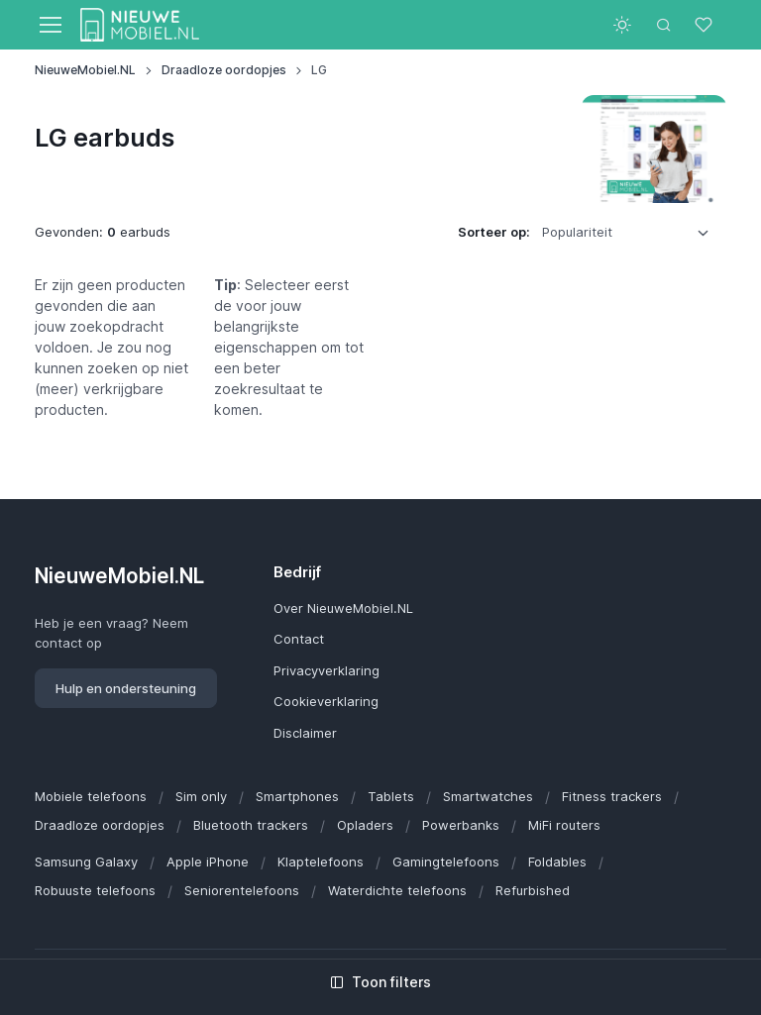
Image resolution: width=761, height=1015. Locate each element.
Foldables (557, 861)
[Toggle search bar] (664, 25)
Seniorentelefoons (241, 890)
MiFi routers (564, 825)
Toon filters (380, 981)
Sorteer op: (494, 232)
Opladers (365, 825)
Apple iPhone (207, 861)
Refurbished (532, 890)
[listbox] (632, 233)
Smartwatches (488, 796)
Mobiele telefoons (91, 796)
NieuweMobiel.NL (85, 69)
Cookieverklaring (326, 701)
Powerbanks (460, 825)
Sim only (201, 796)
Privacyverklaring (326, 670)
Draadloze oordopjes (224, 69)
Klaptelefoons (320, 861)
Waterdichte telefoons (397, 890)
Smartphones (297, 796)
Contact (298, 639)
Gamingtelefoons (445, 861)
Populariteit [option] (577, 232)
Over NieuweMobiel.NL (343, 608)
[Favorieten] (705, 25)
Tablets (391, 796)
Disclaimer (305, 733)
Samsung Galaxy (86, 861)
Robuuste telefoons (95, 890)
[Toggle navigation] (49, 25)
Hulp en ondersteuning (125, 688)
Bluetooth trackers (250, 825)
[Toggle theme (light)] (622, 25)
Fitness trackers (612, 796)
